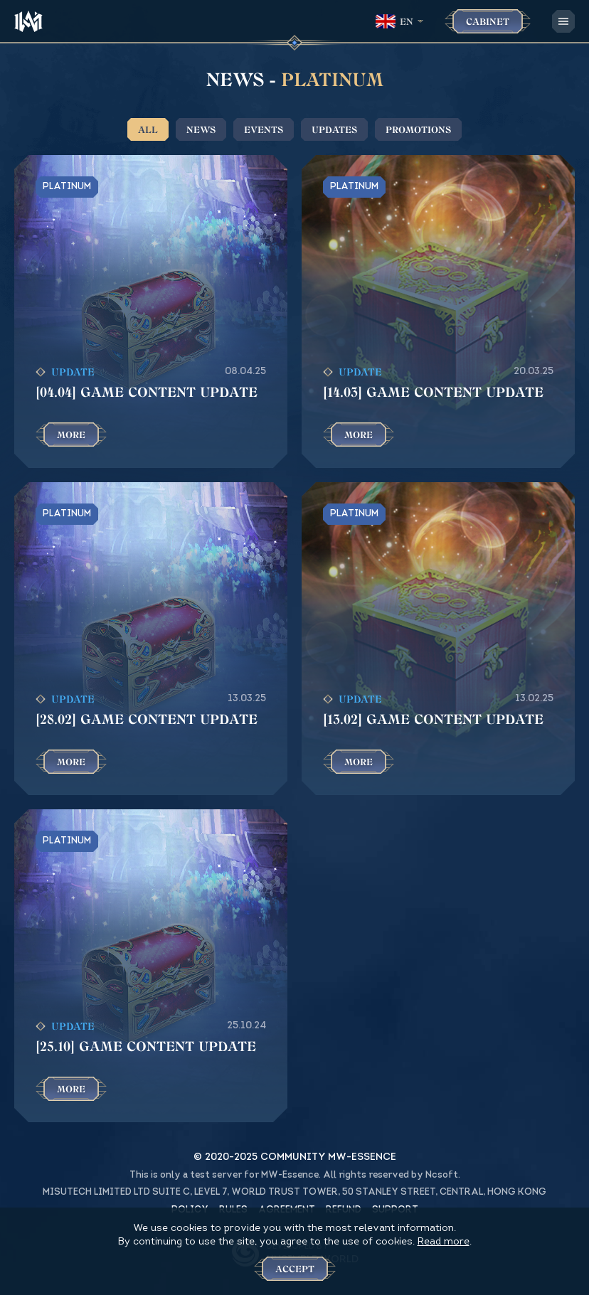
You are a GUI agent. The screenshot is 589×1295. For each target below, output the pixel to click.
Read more (443, 1242)
